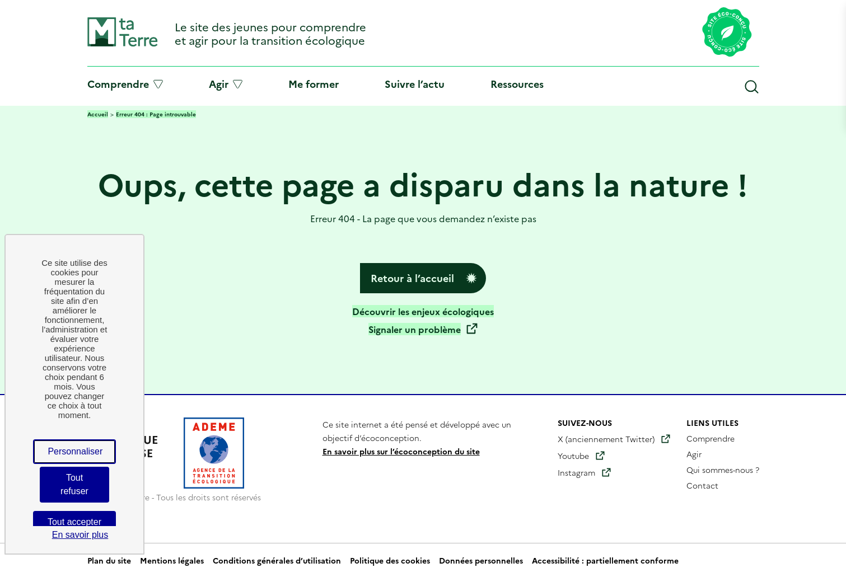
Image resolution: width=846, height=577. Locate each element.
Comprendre (125, 84)
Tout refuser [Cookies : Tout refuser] (74, 484)
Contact (702, 485)
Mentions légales (172, 560)
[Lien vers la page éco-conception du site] (727, 33)
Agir (225, 84)
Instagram (576, 472)
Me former (313, 84)
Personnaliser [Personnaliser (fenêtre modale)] (75, 451)
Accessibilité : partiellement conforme (605, 560)
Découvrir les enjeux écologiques (423, 311)
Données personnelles (481, 560)
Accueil (97, 114)
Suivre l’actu (415, 84)
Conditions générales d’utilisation (277, 560)
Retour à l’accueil (412, 278)
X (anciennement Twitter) (606, 438)
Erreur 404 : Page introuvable (156, 114)
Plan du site (109, 560)
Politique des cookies (390, 560)
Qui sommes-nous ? (722, 469)
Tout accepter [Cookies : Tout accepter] (74, 522)
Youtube (573, 455)
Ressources (517, 84)
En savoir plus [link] (80, 535)
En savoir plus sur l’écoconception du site (401, 451)
